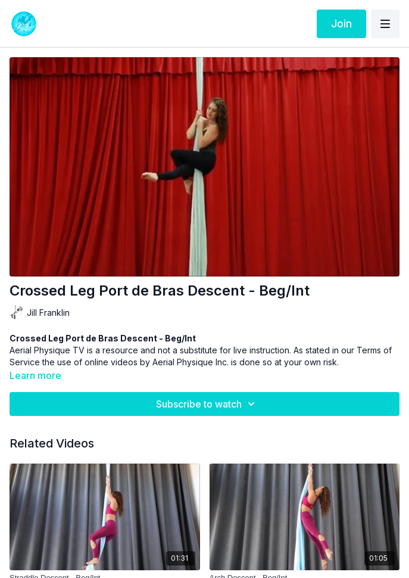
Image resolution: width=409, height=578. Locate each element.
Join (341, 23)
